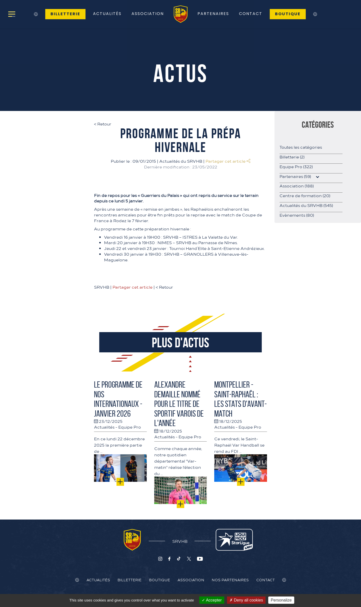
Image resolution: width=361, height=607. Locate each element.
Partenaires (213, 13)
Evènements (297, 215)
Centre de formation (305, 195)
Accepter (212, 600)
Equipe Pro (129, 427)
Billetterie (65, 14)
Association (148, 13)
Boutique (287, 14)
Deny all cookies (246, 600)
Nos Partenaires (230, 579)
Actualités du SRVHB (180, 161)
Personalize (281, 600)
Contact (250, 13)
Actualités (107, 13)
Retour (102, 123)
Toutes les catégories (301, 147)
